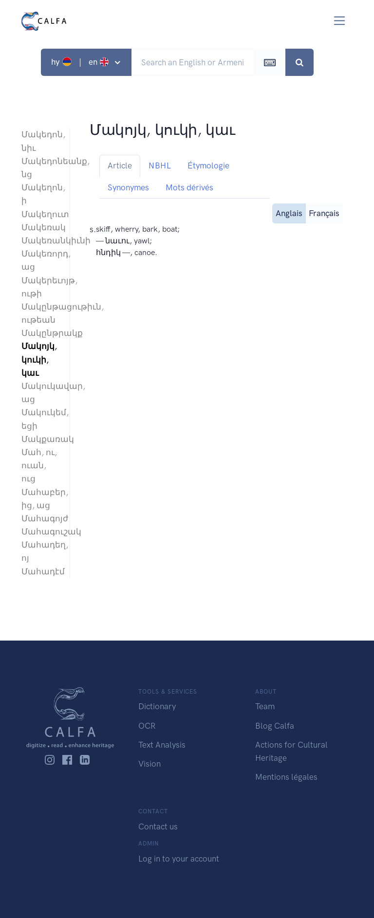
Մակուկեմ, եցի (40, 418)
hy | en (81, 62)
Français (324, 212)
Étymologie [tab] (208, 165)
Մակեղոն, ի (40, 194)
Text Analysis (162, 745)
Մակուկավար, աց (40, 392)
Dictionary (157, 706)
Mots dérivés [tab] (189, 187)
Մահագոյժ (40, 518)
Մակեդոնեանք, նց (40, 167)
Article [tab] (120, 165)
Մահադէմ (40, 571)
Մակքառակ (40, 439)
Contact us (158, 826)
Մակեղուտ (40, 214)
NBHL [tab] (160, 165)
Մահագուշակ (40, 531)
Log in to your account (178, 858)
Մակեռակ (40, 227)
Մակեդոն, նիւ (40, 140)
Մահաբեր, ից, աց (40, 498)
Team (265, 706)
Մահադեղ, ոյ (40, 551)
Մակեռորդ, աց (40, 260)
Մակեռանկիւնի (40, 240)
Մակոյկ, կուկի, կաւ (39, 359)
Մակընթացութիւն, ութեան (40, 313)
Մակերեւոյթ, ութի (40, 286)
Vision (149, 764)
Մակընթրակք (40, 333)
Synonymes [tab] (128, 187)
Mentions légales (286, 777)
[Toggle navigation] (339, 20)
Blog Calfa (274, 726)
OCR (146, 726)
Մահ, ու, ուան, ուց (39, 465)
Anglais (289, 212)
